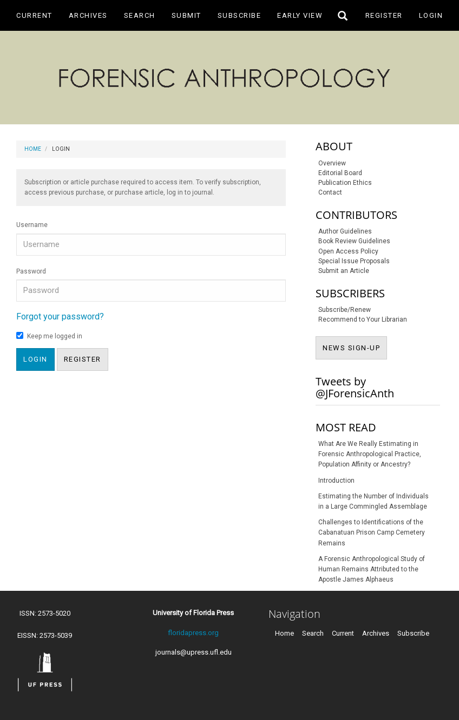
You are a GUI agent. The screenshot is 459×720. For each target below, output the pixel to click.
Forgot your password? (60, 316)
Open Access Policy (348, 251)
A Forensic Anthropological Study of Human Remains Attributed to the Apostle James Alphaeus (371, 569)
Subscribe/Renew (344, 310)
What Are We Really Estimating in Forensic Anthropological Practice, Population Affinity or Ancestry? (369, 454)
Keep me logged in (49, 336)
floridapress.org (193, 633)
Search (139, 15)
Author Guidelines (345, 231)
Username (32, 225)
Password (31, 271)
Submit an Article (343, 271)
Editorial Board (340, 173)
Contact (330, 192)
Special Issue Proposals (354, 261)
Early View (300, 15)
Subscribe (239, 15)
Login (431, 15)
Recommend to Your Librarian (362, 319)
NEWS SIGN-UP (355, 347)
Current (34, 15)
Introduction (336, 480)
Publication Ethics (345, 182)
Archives (88, 15)
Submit (186, 15)
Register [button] (82, 359)
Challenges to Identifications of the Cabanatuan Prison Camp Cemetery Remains (371, 532)
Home (32, 149)
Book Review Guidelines (354, 241)
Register (384, 15)
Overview (332, 163)
